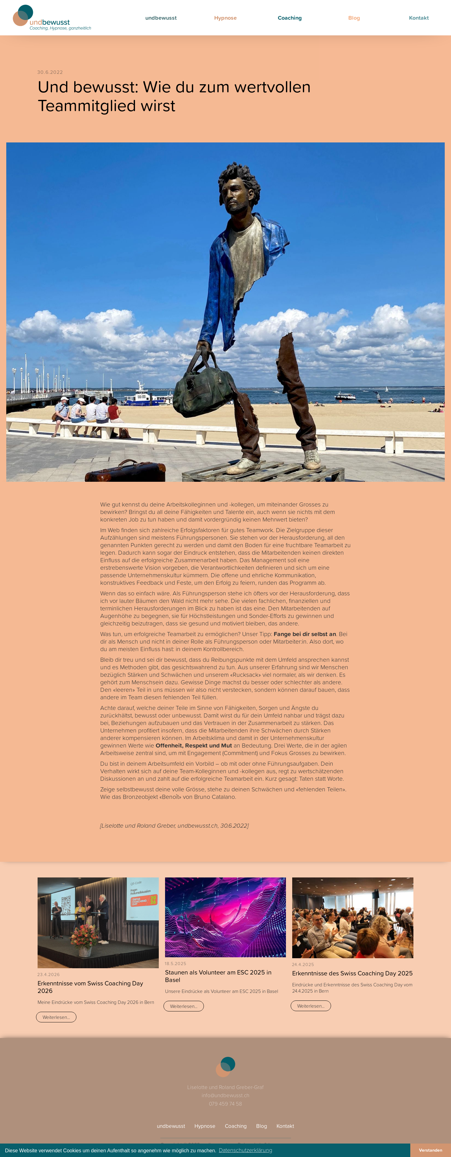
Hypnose (225, 17)
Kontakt (285, 1125)
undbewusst (161, 17)
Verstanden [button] (430, 1150)
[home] (52, 18)
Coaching (290, 17)
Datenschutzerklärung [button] (245, 1150)
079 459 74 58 (225, 1103)
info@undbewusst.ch (225, 1095)
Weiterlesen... (56, 1017)
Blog (354, 17)
